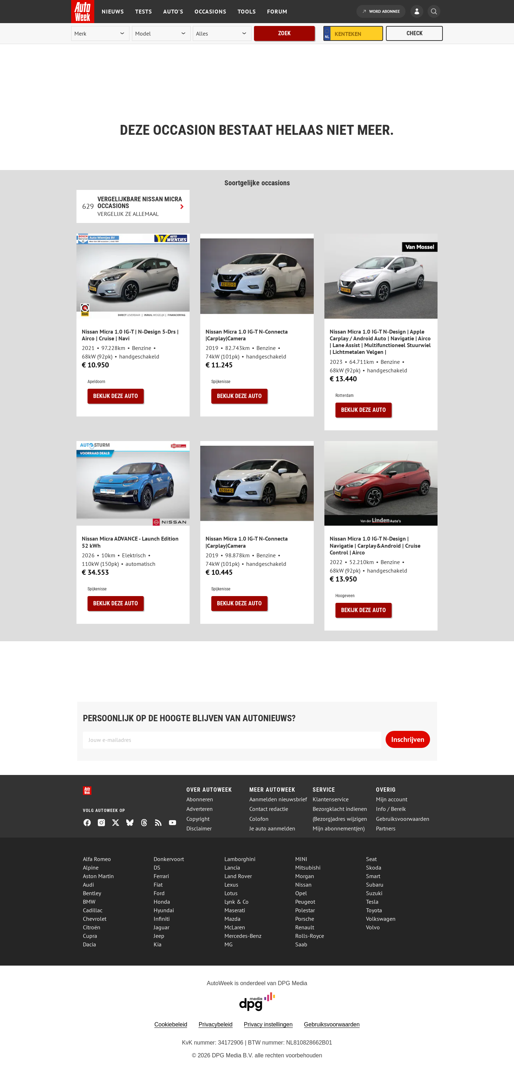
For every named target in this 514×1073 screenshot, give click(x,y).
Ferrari (161, 876)
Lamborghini (239, 858)
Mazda (232, 918)
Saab (301, 944)
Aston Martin (98, 876)
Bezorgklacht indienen (340, 809)
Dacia (89, 944)
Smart (373, 876)
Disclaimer (199, 828)
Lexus (231, 884)
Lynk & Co (236, 901)
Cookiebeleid (170, 1024)
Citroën (91, 927)
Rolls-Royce (309, 935)
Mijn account (391, 799)
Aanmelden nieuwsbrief (278, 799)
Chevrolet (94, 918)
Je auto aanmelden (272, 828)
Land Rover (238, 876)
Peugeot (305, 901)
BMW (89, 901)
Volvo (373, 927)
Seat (371, 858)
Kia (157, 944)
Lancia (232, 867)
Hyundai (164, 910)
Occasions (210, 11)
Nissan (303, 884)
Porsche (304, 918)
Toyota (374, 910)
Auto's (173, 11)
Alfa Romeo (97, 858)
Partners (386, 828)
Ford (159, 893)
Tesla (372, 901)
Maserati (234, 910)
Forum (277, 11)
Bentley (92, 893)
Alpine (91, 867)
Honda (162, 901)
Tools (247, 11)
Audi (88, 884)
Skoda (373, 867)
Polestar (305, 910)
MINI (301, 858)
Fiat (158, 884)
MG (228, 944)
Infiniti (162, 918)
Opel (301, 893)
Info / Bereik (391, 809)
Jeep (159, 935)
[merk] (100, 33)
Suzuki (374, 893)
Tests (143, 11)
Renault (304, 927)
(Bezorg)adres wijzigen (340, 819)
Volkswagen (381, 918)
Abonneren (199, 799)
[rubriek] (222, 33)
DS (157, 867)
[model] (161, 33)
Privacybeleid (215, 1024)
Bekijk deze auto (115, 396)
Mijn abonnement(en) (339, 828)
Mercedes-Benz (242, 935)
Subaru (374, 884)
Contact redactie (268, 809)
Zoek (284, 33)
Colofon (259, 819)
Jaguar (161, 927)
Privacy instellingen (268, 1024)
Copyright (198, 819)
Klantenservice (331, 799)
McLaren (234, 927)
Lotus (231, 893)
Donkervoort (169, 858)
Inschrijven (407, 739)
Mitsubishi (307, 867)
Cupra (90, 935)
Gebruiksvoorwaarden (402, 819)
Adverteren (199, 809)
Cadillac (92, 910)
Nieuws (113, 11)
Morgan (304, 876)
